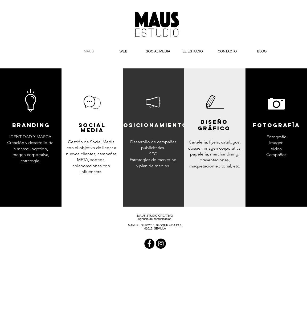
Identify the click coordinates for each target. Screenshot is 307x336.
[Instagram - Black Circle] (161, 244)
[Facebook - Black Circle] (149, 244)
